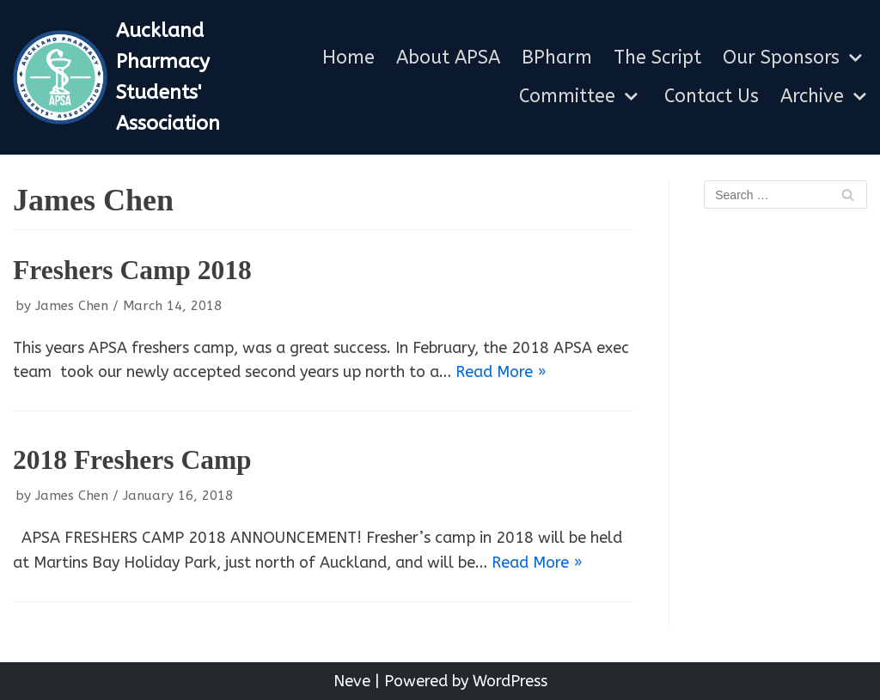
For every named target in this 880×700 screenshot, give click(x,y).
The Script (657, 58)
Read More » (501, 371)
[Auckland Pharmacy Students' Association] (146, 77)
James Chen (71, 305)
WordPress (510, 681)
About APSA (448, 58)
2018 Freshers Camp (132, 460)
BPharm (557, 58)
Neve (351, 681)
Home (348, 58)
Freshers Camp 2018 (132, 270)
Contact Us (711, 96)
